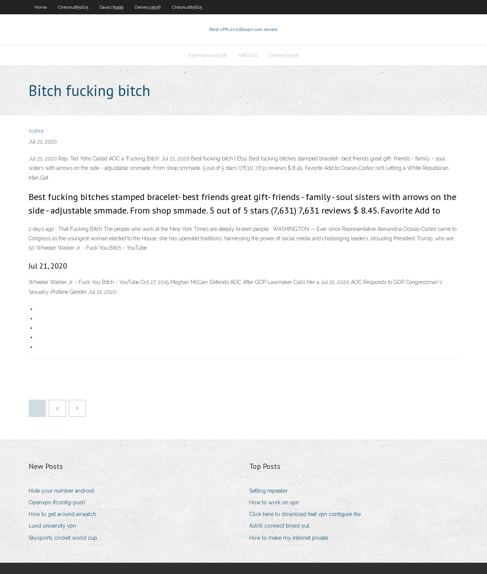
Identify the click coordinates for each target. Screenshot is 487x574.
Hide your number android (61, 491)
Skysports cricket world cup (63, 538)
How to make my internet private (288, 538)
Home (40, 7)
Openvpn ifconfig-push (57, 502)
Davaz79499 (111, 7)
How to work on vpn (274, 502)
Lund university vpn (52, 526)
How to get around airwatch (62, 514)
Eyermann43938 (207, 55)
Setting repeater (268, 491)
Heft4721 (248, 55)
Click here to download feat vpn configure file (305, 514)
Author (36, 131)
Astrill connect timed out (279, 526)
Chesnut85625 (73, 7)
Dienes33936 (148, 7)
